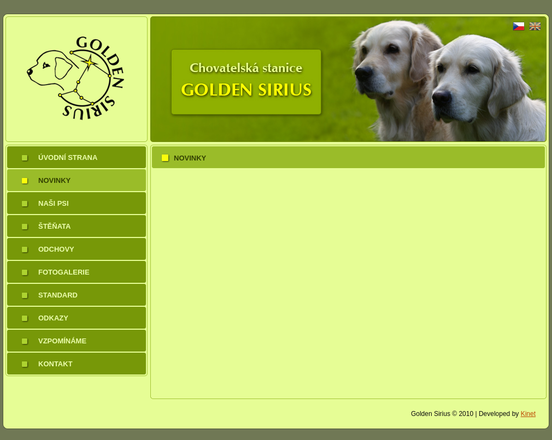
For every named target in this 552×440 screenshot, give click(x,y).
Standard (58, 295)
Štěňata (54, 226)
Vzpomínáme (62, 341)
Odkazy (53, 318)
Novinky (54, 180)
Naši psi (53, 203)
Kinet (528, 414)
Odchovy (56, 249)
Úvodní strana (67, 157)
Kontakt (55, 364)
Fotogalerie (64, 272)
